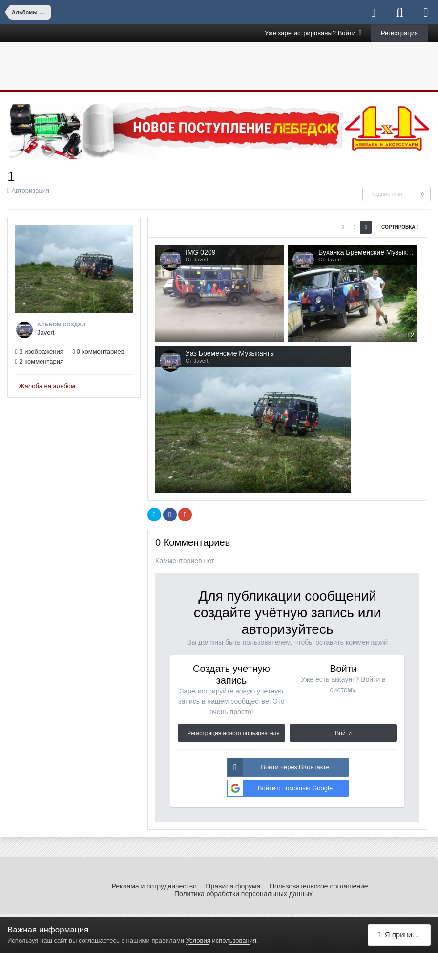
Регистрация (399, 33)
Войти (343, 733)
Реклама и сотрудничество (153, 886)
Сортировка (399, 227)
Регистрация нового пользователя (233, 733)
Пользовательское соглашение (319, 886)
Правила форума (233, 886)
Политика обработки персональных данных (243, 894)
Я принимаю (402, 935)
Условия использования (221, 940)
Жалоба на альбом (47, 386)
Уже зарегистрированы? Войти (313, 33)
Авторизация (30, 190)
